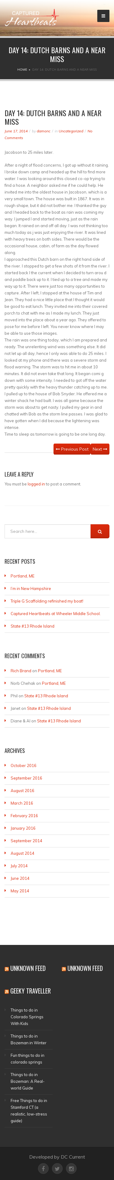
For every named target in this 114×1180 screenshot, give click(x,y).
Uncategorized (71, 131)
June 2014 (20, 878)
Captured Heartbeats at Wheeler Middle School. (56, 613)
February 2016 (24, 815)
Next (100, 449)
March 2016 (22, 803)
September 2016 (26, 778)
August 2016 (22, 790)
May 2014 (20, 890)
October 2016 (23, 765)
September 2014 (26, 840)
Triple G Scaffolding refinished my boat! (47, 601)
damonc (43, 131)
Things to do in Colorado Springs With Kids (27, 1017)
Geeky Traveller (30, 990)
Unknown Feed (28, 968)
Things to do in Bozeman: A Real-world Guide (28, 1081)
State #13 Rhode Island (32, 626)
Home (22, 70)
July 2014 (19, 865)
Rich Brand (21, 670)
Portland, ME (22, 575)
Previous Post (72, 449)
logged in (36, 483)
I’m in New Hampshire (31, 588)
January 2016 (23, 828)
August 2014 (22, 853)
